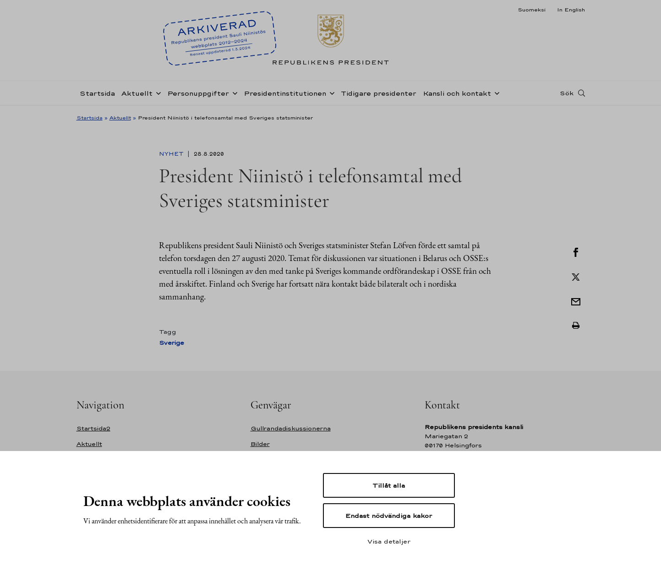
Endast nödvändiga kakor (388, 515)
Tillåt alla (388, 485)
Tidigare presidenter (378, 93)
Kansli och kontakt (457, 93)
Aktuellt (137, 93)
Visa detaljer (388, 541)
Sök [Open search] (567, 93)
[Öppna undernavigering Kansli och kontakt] (495, 92)
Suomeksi (532, 9)
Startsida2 (93, 428)
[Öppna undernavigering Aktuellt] (157, 92)
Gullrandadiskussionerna (291, 428)
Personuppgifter (198, 93)
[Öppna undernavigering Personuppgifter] (233, 92)
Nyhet (172, 154)
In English (571, 9)
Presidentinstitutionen (285, 93)
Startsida (97, 93)
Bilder (260, 444)
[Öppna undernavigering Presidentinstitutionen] (330, 92)
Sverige (171, 343)
